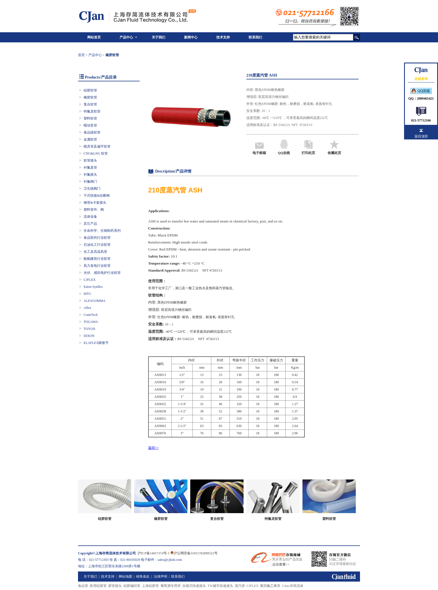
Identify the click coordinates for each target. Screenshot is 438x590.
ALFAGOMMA (95, 301)
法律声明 (160, 576)
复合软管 (90, 104)
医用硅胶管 (98, 586)
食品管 (83, 586)
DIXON (89, 336)
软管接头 (90, 160)
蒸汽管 (240, 586)
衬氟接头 (90, 174)
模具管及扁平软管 (97, 146)
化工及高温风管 (95, 252)
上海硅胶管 (150, 586)
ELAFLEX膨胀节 (96, 343)
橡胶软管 (90, 97)
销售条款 (143, 576)
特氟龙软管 (92, 111)
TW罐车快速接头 (220, 586)
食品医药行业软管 (97, 238)
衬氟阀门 (90, 181)
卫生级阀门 (92, 188)
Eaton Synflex (93, 287)
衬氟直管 (90, 167)
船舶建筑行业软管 (97, 259)
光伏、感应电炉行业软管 (102, 273)
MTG (87, 294)
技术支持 (223, 37)
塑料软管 (90, 118)
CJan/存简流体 (292, 586)
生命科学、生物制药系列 (102, 231)
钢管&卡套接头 (95, 203)
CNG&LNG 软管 (96, 153)
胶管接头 (115, 586)
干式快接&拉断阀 (97, 196)
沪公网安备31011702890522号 (193, 553)
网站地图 (125, 576)
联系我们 (255, 37)
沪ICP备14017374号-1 (153, 553)
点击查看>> (281, 564)
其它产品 (90, 224)
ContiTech (91, 315)
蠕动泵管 (90, 125)
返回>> (153, 448)
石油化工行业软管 (97, 245)
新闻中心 (191, 37)
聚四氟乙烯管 (270, 586)
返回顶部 (421, 136)
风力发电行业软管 (97, 266)
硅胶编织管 (131, 586)
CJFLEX (90, 280)
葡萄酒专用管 (170, 586)
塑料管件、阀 (94, 210)
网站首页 (94, 37)
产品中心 (126, 37)
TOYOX (89, 329)
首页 (81, 55)
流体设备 (90, 217)
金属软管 (90, 139)
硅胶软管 (90, 90)
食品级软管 (92, 132)
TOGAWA (91, 322)
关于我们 (158, 37)
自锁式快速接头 (194, 586)
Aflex (87, 308)
